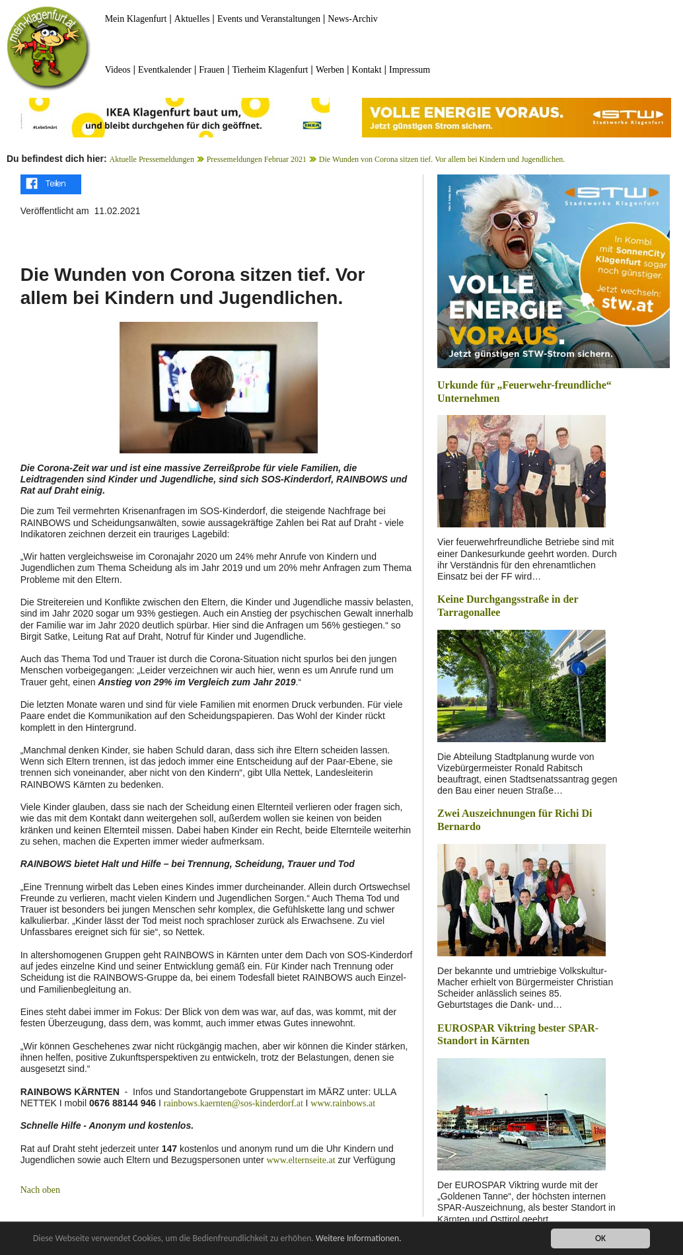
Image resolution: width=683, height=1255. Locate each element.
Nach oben (40, 1190)
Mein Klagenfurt (136, 19)
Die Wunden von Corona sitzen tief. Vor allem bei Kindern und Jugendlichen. (442, 159)
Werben (330, 70)
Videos (118, 70)
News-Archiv (352, 19)
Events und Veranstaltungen (268, 19)
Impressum (409, 70)
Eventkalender (165, 70)
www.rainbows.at (342, 1103)
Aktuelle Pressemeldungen (152, 159)
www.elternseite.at (300, 1160)
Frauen (212, 70)
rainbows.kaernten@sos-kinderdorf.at (235, 1103)
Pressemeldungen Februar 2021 (256, 159)
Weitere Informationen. (359, 1239)
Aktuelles (192, 19)
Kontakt (367, 70)
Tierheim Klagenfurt (270, 70)
